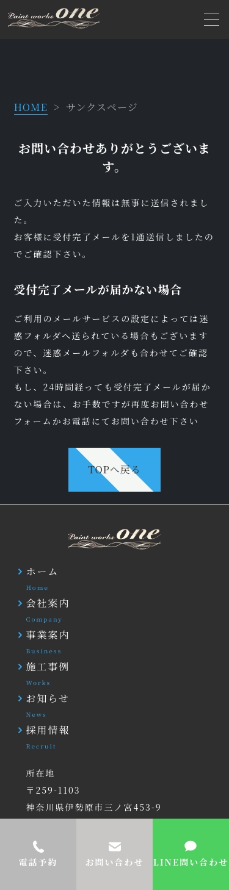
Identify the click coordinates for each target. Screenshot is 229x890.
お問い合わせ (114, 862)
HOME (31, 107)
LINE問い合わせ (190, 862)
